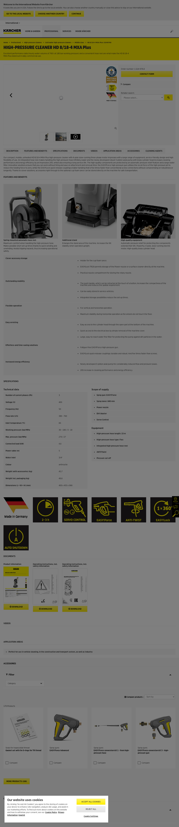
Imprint (21, 815)
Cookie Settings (91, 816)
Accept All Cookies (91, 802)
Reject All (91, 809)
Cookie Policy (51, 812)
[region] (56, 809)
